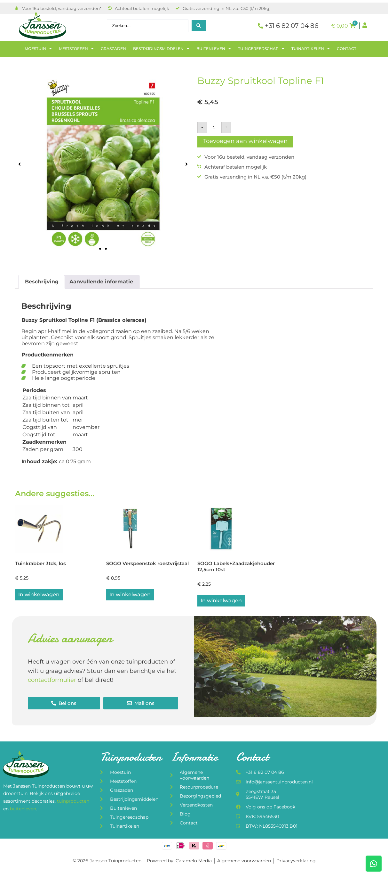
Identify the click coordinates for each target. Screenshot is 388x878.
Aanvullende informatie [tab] (101, 282)
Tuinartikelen (310, 49)
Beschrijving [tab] (42, 282)
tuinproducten (73, 802)
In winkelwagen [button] (38, 595)
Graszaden (113, 48)
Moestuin (38, 49)
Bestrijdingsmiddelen (161, 49)
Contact (346, 48)
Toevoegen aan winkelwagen (245, 141)
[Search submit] (199, 25)
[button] (19, 164)
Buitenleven (213, 49)
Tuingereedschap (261, 49)
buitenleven (23, 809)
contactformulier (52, 680)
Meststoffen (76, 49)
